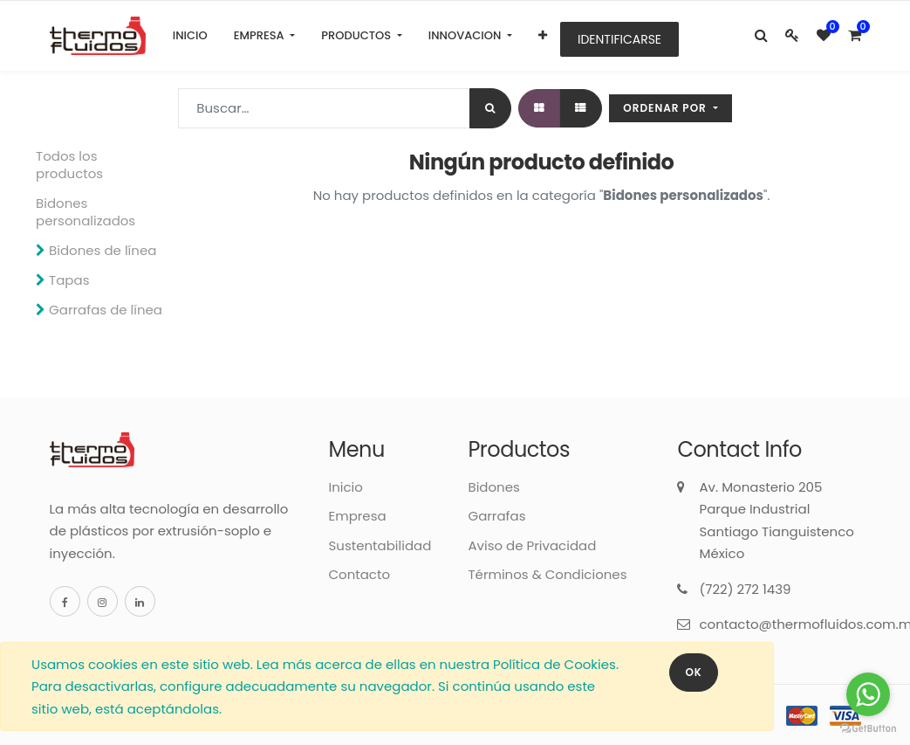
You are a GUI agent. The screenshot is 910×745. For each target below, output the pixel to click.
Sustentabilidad (379, 545)
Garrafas (496, 516)
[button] (542, 36)
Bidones (493, 487)
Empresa (357, 516)
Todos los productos (69, 165)
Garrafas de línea (105, 309)
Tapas (69, 280)
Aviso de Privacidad (532, 545)
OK (693, 672)
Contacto (359, 574)
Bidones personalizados (85, 212)
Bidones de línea (102, 250)
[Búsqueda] (490, 108)
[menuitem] (190, 36)
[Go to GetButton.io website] (868, 727)
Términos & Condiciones (547, 574)
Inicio (345, 487)
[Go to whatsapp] (868, 694)
